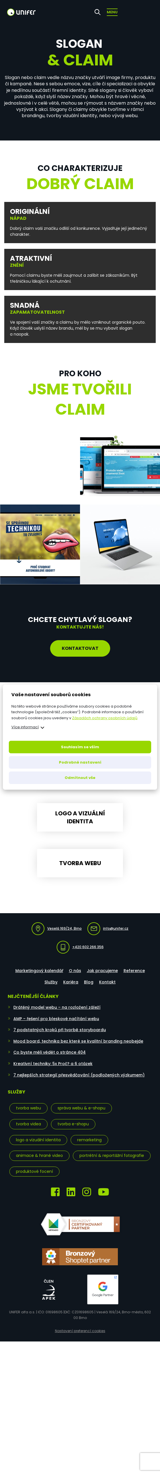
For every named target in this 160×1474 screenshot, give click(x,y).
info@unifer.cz (107, 936)
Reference (134, 978)
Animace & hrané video (39, 1163)
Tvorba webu (28, 1116)
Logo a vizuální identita (38, 1147)
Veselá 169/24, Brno (57, 936)
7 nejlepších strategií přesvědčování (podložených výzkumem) (79, 1082)
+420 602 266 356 (80, 954)
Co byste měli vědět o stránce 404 (49, 1060)
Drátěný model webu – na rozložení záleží (56, 1015)
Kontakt (107, 990)
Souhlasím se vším (80, 747)
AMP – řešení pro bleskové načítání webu (56, 1026)
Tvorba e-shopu (73, 1131)
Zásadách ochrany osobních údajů (104, 718)
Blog (88, 990)
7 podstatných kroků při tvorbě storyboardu (59, 1037)
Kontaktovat (80, 648)
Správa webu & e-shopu (81, 1116)
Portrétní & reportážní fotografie (111, 1163)
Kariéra (70, 990)
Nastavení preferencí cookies (80, 1338)
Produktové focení (34, 1179)
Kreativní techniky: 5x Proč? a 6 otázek (53, 1071)
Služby (51, 990)
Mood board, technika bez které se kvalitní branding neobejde (78, 1048)
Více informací (25, 727)
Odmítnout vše (80, 777)
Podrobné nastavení (80, 762)
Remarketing (89, 1147)
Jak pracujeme (102, 978)
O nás (75, 978)
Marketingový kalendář (39, 978)
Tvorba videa (28, 1131)
